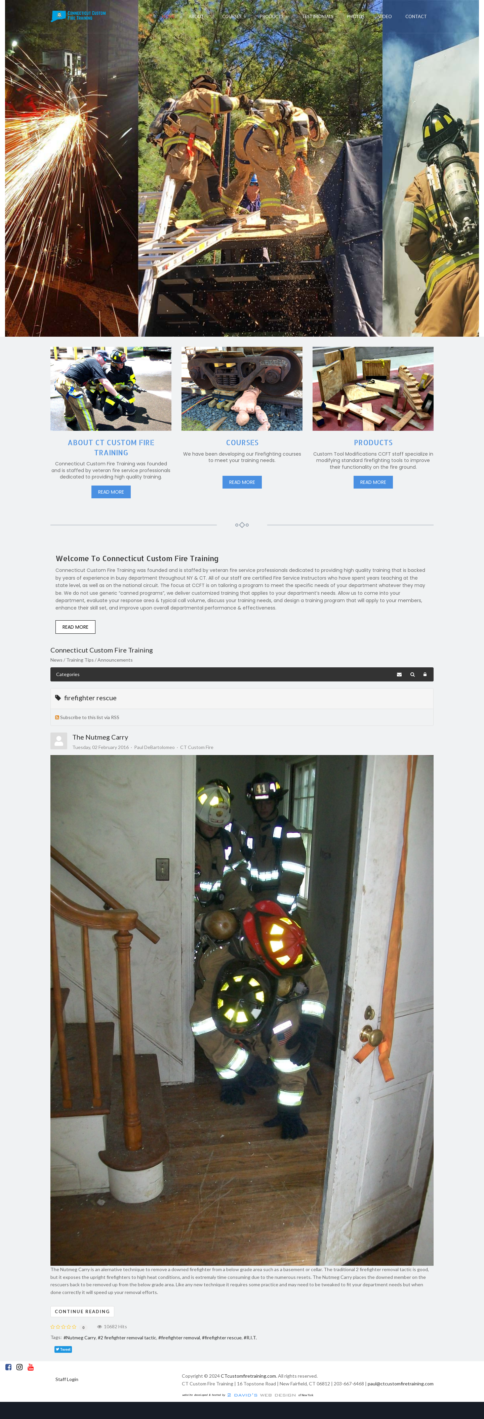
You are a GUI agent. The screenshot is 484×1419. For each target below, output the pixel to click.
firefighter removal (180, 1337)
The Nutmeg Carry (100, 737)
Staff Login (66, 1379)
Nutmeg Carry (81, 1337)
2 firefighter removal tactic (128, 1337)
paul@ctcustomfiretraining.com (401, 1383)
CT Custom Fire (196, 747)
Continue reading (82, 1311)
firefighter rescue (223, 1337)
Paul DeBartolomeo (154, 747)
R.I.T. (251, 1337)
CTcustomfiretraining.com (248, 1376)
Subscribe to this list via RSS (89, 717)
